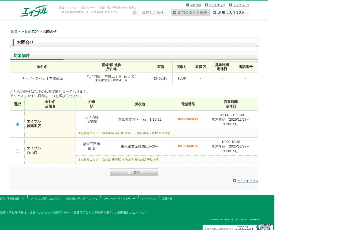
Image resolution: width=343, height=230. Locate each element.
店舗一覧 (167, 198)
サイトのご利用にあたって (45, 198)
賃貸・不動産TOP (25, 32)
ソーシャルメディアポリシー (119, 198)
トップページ (241, 4)
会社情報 (195, 4)
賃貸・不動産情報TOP (12, 198)
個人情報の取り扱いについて (81, 198)
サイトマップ (217, 4)
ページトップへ (247, 180)
